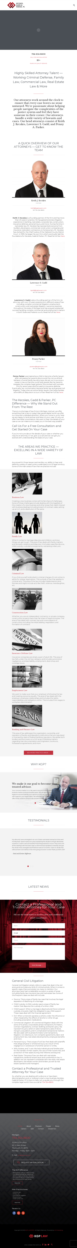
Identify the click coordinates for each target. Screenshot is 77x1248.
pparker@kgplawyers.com (38, 366)
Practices (38, 1126)
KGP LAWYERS (29, 1230)
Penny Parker (38, 359)
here (63, 236)
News (57, 1126)
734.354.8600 (21, 1138)
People (48, 1126)
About (29, 1126)
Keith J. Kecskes (38, 201)
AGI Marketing (58, 1230)
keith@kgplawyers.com (38, 208)
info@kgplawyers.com (24, 1155)
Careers (23, 1129)
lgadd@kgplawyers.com (38, 290)
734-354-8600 (47, 1082)
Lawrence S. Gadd (38, 283)
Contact (41, 1129)
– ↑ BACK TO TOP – (38, 1120)
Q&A (32, 1129)
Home (20, 1126)
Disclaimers (52, 1129)
